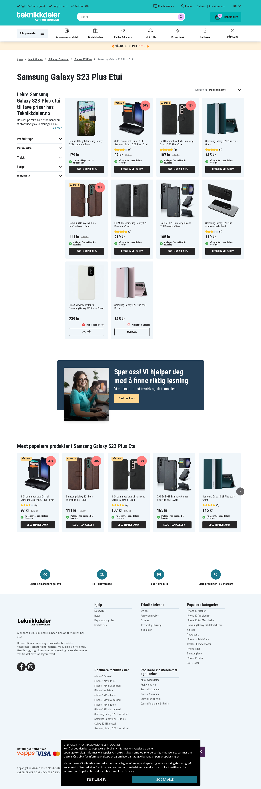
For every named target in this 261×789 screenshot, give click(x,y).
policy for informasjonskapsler (95, 756)
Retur (97, 615)
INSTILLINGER (96, 780)
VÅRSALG (232, 33)
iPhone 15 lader (195, 658)
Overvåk (86, 331)
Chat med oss (127, 398)
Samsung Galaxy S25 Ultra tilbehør (204, 625)
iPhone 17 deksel (103, 676)
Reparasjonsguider (104, 620)
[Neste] (240, 491)
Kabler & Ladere (123, 33)
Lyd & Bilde (150, 33)
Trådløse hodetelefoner (199, 644)
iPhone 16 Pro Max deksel (107, 700)
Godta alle (165, 780)
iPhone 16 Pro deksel (105, 695)
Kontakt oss (100, 625)
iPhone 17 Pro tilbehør (198, 615)
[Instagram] (30, 666)
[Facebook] (21, 666)
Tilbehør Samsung (58, 59)
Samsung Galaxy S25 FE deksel (110, 718)
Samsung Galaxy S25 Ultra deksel (111, 714)
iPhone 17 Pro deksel (105, 681)
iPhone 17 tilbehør (196, 610)
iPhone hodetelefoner (198, 639)
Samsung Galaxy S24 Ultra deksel (111, 728)
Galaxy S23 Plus (83, 59)
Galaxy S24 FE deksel (105, 723)
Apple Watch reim (150, 679)
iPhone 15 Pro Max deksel (107, 709)
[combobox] (131, 17)
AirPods (191, 629)
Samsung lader (194, 653)
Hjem (20, 59)
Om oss (145, 610)
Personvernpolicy (150, 615)
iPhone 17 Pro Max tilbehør (200, 620)
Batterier (205, 33)
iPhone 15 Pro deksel (105, 704)
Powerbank (177, 33)
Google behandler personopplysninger (156, 756)
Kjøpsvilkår (99, 610)
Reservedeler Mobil (66, 33)
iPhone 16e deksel (103, 690)
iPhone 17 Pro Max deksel (107, 685)
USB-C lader (193, 663)
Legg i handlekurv (86, 169)
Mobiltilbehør (95, 33)
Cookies (145, 620)
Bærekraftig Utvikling (151, 625)
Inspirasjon (146, 629)
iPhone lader (193, 648)
